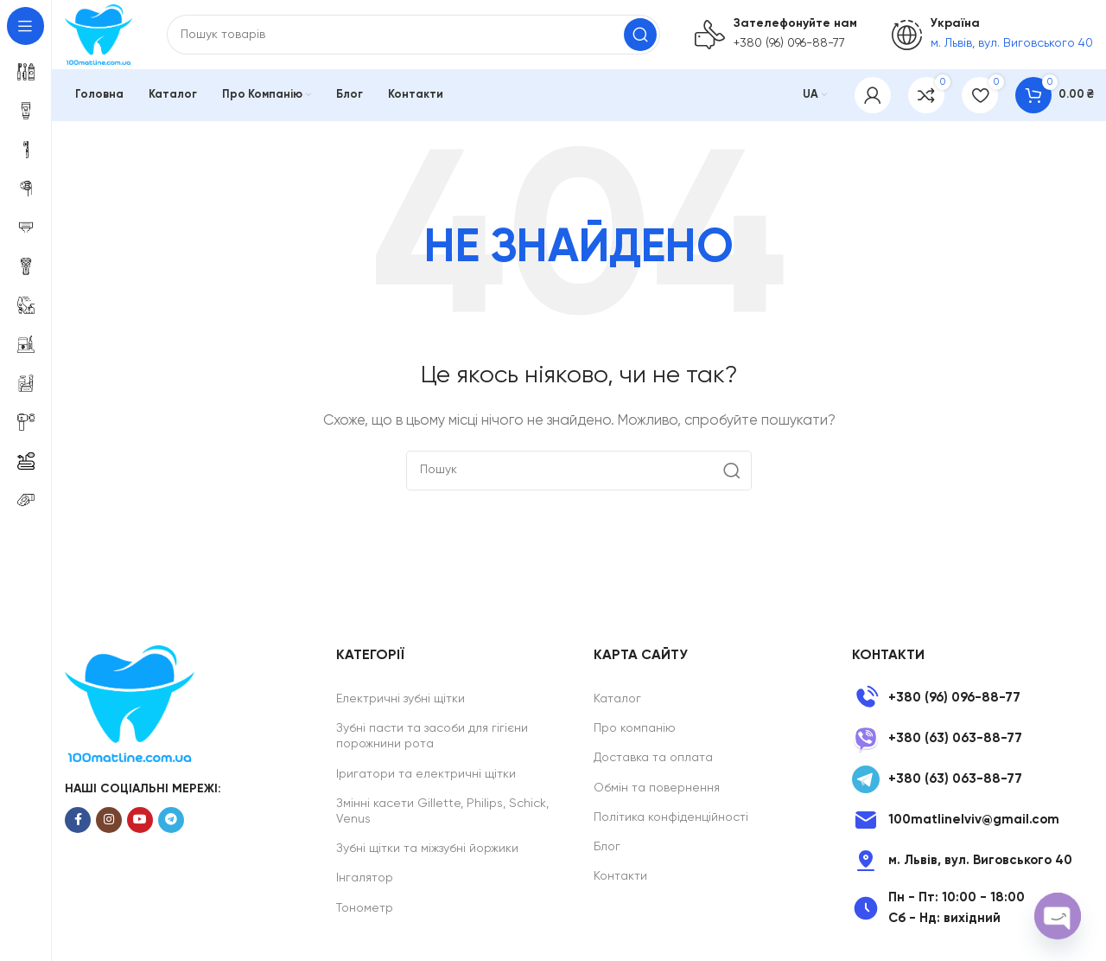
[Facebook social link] (78, 820)
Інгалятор (364, 878)
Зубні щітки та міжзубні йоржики (427, 848)
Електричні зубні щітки (400, 699)
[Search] (413, 34)
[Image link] (129, 702)
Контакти (620, 876)
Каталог (617, 699)
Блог (607, 847)
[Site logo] (98, 34)
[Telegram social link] (171, 820)
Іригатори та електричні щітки (426, 774)
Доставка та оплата (653, 758)
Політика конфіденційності (671, 817)
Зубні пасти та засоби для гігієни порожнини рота (432, 736)
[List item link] (972, 698)
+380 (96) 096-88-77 (789, 43)
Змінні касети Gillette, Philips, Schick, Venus (442, 811)
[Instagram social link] (109, 820)
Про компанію (635, 728)
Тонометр (364, 908)
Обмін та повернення (657, 788)
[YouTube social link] (140, 820)
